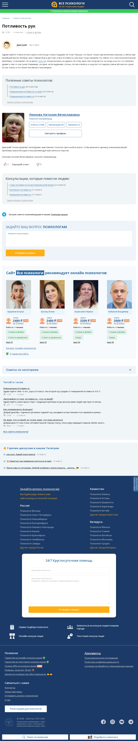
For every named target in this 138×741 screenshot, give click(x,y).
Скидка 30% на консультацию (20, 666)
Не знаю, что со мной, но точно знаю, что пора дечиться (33, 419)
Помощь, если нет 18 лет (18, 670)
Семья (78, 337)
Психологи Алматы (100, 494)
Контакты (10, 687)
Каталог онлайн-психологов (21, 348)
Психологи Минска (100, 527)
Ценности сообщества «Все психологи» (25, 674)
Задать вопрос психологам (20, 102)
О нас (7, 699)
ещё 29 (110, 342)
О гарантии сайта (19, 353)
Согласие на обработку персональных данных (108, 666)
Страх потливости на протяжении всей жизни (32, 185)
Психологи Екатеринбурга (34, 523)
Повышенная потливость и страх (26, 91)
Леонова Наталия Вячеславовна (54, 114)
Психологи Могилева (101, 539)
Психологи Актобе (99, 510)
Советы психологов (22, 18)
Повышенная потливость (22, 96)
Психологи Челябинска (32, 539)
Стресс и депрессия (17, 337)
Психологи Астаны (99, 498)
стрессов (42, 61)
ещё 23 (43, 342)
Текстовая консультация (90, 636)
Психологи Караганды (101, 506)
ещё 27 (9, 342)
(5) (56, 124)
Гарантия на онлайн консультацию (23, 657)
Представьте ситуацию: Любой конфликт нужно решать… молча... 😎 (42, 467)
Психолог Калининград (40, 118)
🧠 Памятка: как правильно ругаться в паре (28, 461)
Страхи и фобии (33, 32)
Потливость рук (17, 86)
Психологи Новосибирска (33, 519)
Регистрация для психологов (26, 708)
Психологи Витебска (101, 535)
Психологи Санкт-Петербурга (35, 514)
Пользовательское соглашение (101, 658)
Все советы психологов (15, 431)
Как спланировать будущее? (18, 409)
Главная (5, 18)
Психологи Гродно (100, 543)
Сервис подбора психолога (33, 627)
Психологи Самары (30, 543)
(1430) (37, 124)
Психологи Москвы (30, 510)
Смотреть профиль (55, 133)
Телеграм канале (59, 214)
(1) (74, 124)
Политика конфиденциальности (101, 662)
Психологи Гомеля (99, 531)
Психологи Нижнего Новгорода (37, 527)
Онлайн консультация (31, 636)
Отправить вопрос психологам (21, 695)
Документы (92, 653)
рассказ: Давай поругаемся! (20, 454)
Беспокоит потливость (21, 189)
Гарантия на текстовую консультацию (25, 661)
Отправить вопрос (69, 609)
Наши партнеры (13, 691)
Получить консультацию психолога (69, 11)
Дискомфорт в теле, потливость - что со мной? (28, 399)
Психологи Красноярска (32, 535)
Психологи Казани (29, 531)
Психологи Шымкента (101, 502)
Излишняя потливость (20, 194)
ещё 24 (76, 342)
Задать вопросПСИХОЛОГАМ (135, 484)
